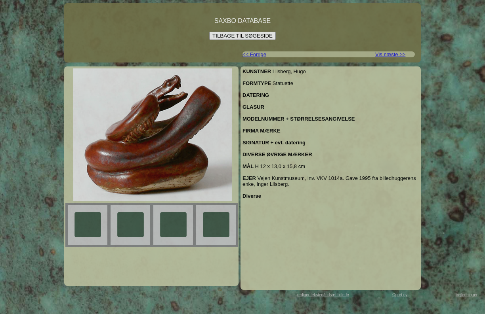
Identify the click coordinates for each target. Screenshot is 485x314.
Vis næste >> (390, 54)
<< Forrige (254, 54)
